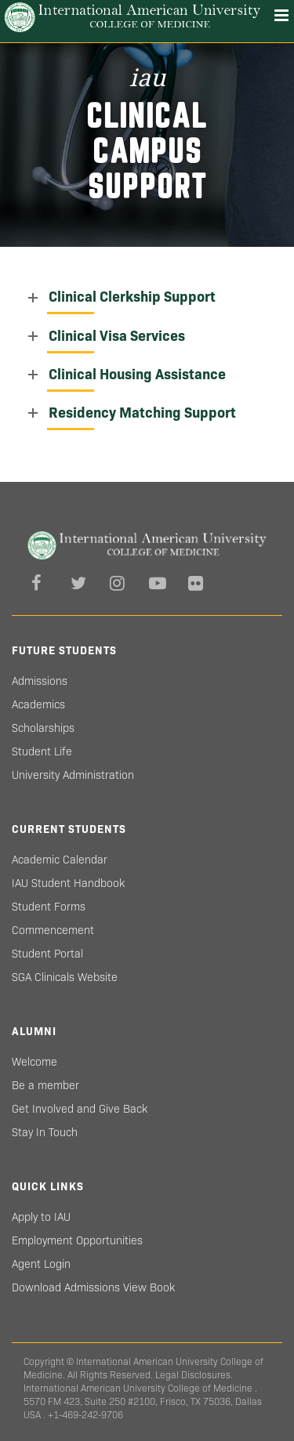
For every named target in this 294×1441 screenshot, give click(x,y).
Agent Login (41, 1264)
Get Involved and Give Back (79, 1109)
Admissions (39, 681)
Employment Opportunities (77, 1240)
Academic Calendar (59, 860)
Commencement (53, 930)
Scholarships (43, 728)
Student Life (42, 751)
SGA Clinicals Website (65, 977)
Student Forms (48, 907)
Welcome (34, 1062)
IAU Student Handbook (68, 883)
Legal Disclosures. (194, 1375)
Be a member (45, 1085)
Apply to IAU (41, 1217)
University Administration (73, 775)
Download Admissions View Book (93, 1287)
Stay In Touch (45, 1132)
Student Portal (47, 954)
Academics (38, 704)
